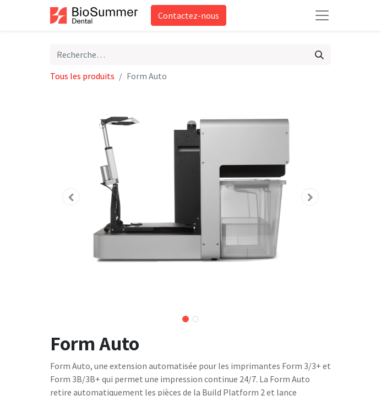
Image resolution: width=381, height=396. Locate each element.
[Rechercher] (319, 54)
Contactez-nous (188, 15)
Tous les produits (82, 75)
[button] (71, 197)
